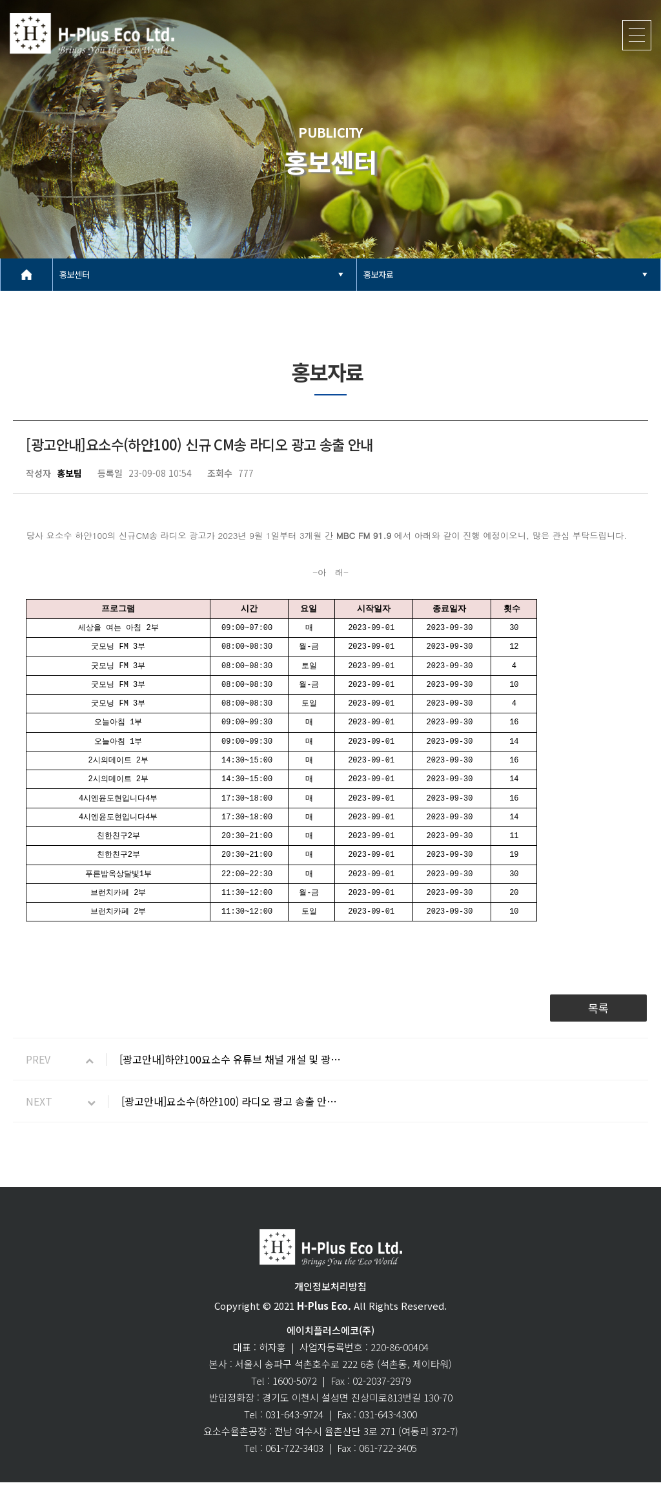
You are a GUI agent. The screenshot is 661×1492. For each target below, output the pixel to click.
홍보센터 (74, 274)
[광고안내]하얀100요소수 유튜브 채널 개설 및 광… (230, 1069)
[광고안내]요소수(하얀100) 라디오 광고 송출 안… (229, 1111)
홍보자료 (378, 274)
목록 (598, 1017)
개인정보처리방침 (330, 1296)
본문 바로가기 (0, 0)
